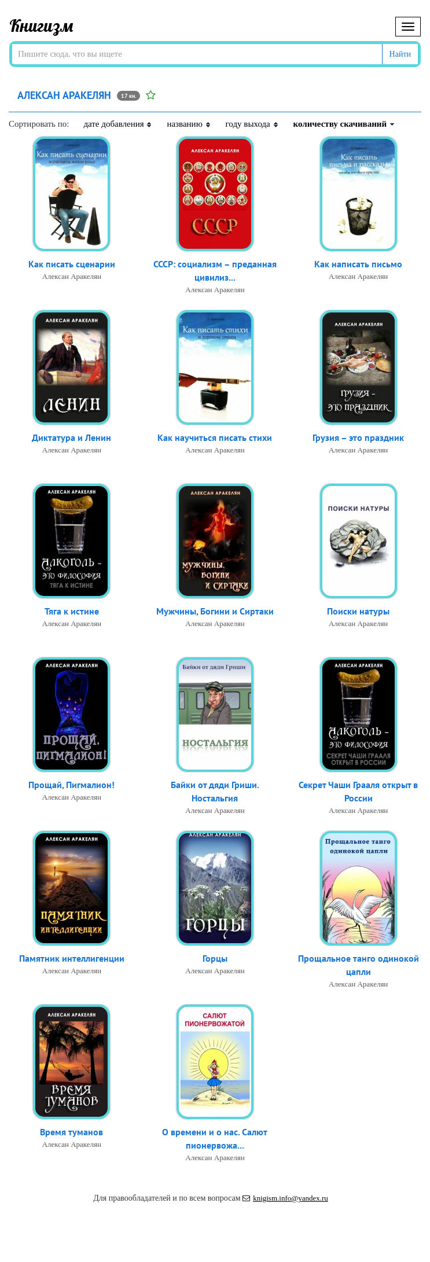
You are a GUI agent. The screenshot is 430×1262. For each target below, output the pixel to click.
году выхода (252, 123)
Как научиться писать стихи (214, 437)
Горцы (215, 958)
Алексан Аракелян (71, 276)
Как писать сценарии (71, 264)
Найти (400, 54)
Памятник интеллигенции (71, 958)
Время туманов (71, 1132)
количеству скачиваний (344, 123)
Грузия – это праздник (358, 437)
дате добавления (117, 123)
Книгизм (41, 25)
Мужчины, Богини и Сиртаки (215, 611)
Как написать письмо (358, 264)
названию (189, 123)
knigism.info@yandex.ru (285, 1198)
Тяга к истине (72, 611)
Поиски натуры (358, 611)
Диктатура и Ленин (71, 437)
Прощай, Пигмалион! (71, 784)
